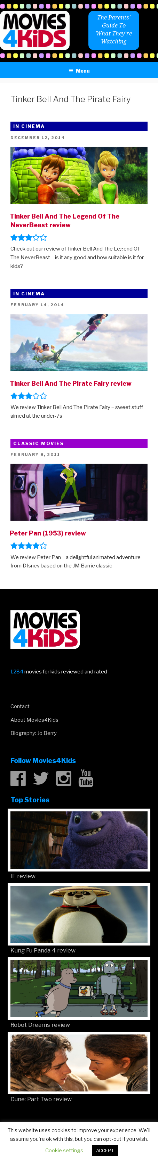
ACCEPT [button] (105, 1150)
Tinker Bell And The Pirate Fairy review (71, 383)
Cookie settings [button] (64, 1150)
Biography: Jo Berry (33, 733)
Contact (20, 706)
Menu (79, 71)
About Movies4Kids (34, 720)
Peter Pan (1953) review (48, 533)
